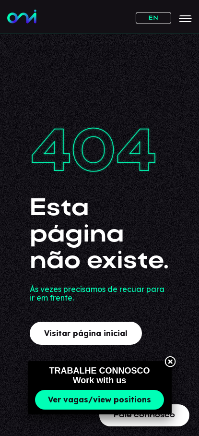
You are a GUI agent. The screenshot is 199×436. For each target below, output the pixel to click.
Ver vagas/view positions (99, 399)
